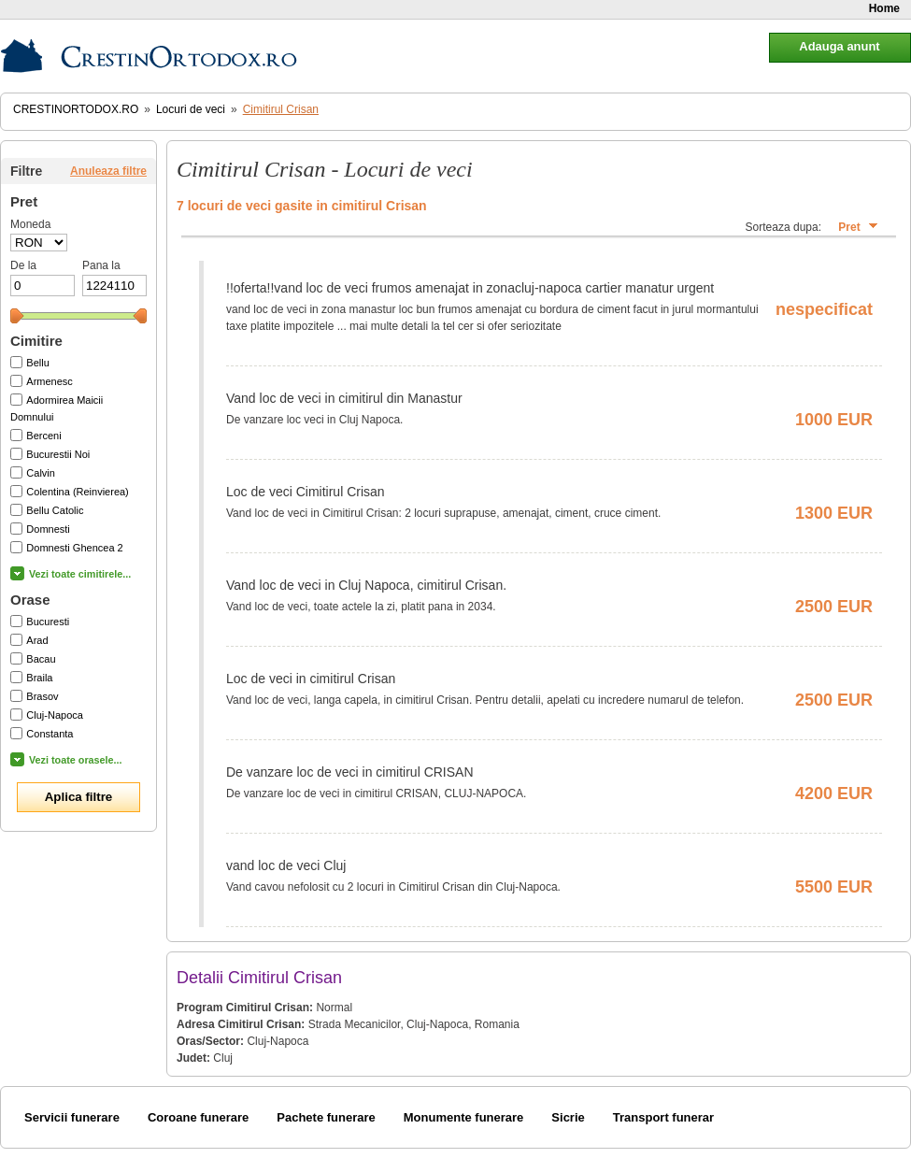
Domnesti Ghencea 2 (74, 547)
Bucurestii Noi (58, 454)
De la (23, 265)
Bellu (37, 362)
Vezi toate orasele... (75, 759)
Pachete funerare (326, 1117)
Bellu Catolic (54, 510)
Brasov (42, 696)
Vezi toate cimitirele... (80, 573)
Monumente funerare (464, 1117)
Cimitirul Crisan (281, 109)
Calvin (40, 473)
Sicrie (567, 1117)
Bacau (40, 659)
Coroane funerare (198, 1117)
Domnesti (47, 529)
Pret (849, 227)
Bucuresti (47, 621)
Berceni (43, 435)
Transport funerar (663, 1117)
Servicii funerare (72, 1117)
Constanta (49, 733)
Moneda (30, 224)
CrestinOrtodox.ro (75, 109)
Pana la (101, 265)
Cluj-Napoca (54, 715)
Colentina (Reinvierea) (77, 491)
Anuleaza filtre (108, 171)
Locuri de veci (190, 109)
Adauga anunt (839, 46)
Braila (39, 677)
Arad (37, 640)
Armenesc (49, 381)
